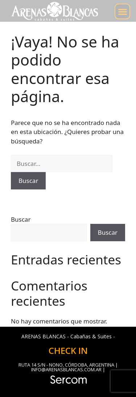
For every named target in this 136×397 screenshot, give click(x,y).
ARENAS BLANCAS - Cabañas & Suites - (68, 336)
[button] (122, 11)
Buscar (20, 219)
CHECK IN (68, 350)
